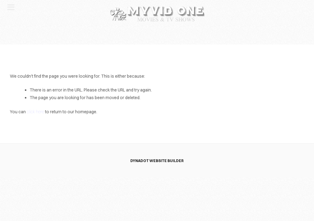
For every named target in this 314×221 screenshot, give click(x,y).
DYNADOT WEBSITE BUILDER (157, 160)
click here (35, 111)
